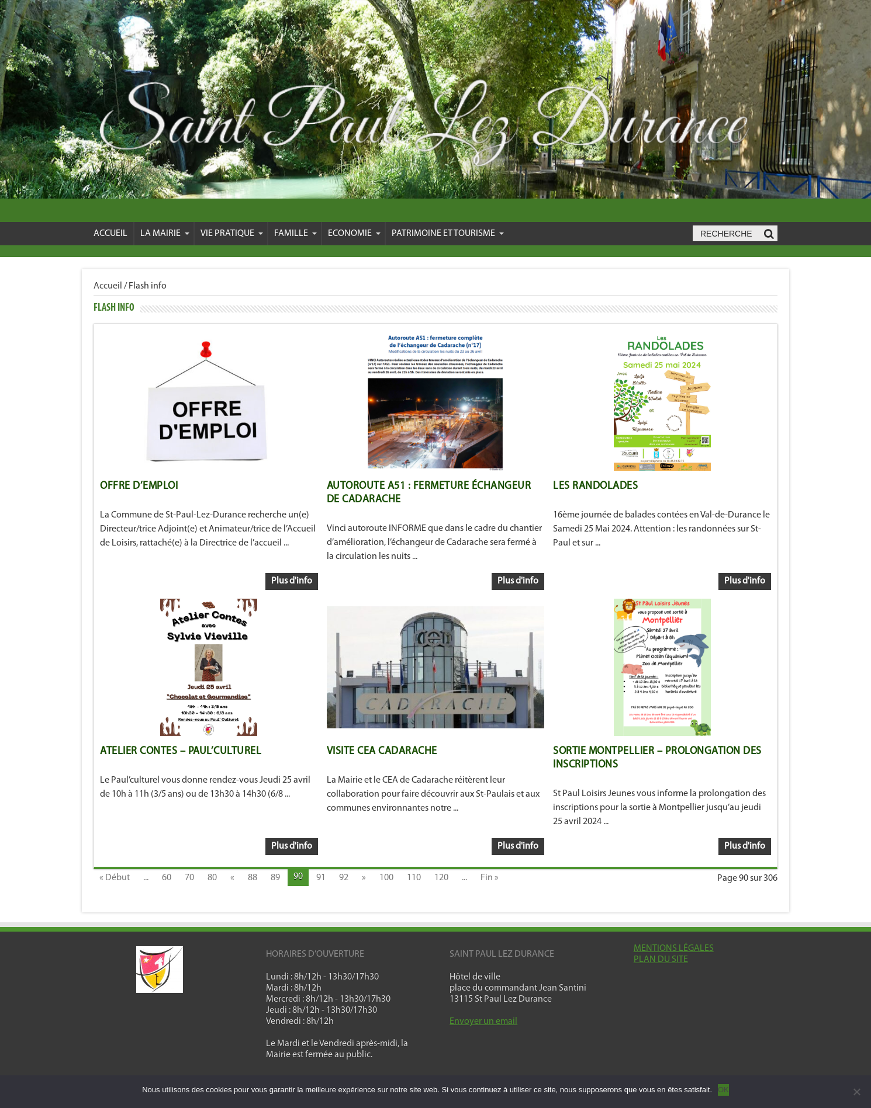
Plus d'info (291, 581)
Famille (295, 233)
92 (343, 878)
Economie (354, 233)
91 (321, 878)
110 (414, 878)
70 (189, 878)
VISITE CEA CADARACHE (382, 751)
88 (252, 878)
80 (212, 878)
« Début (114, 878)
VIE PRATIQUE (232, 233)
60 (166, 878)
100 (386, 878)
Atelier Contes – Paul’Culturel (180, 751)
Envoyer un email (483, 1021)
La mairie (164, 233)
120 (441, 878)
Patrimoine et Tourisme (448, 233)
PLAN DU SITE (661, 959)
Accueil (110, 233)
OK (723, 1089)
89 (275, 878)
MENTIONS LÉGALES (674, 948)
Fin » (490, 878)
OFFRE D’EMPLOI (139, 486)
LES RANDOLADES (595, 486)
